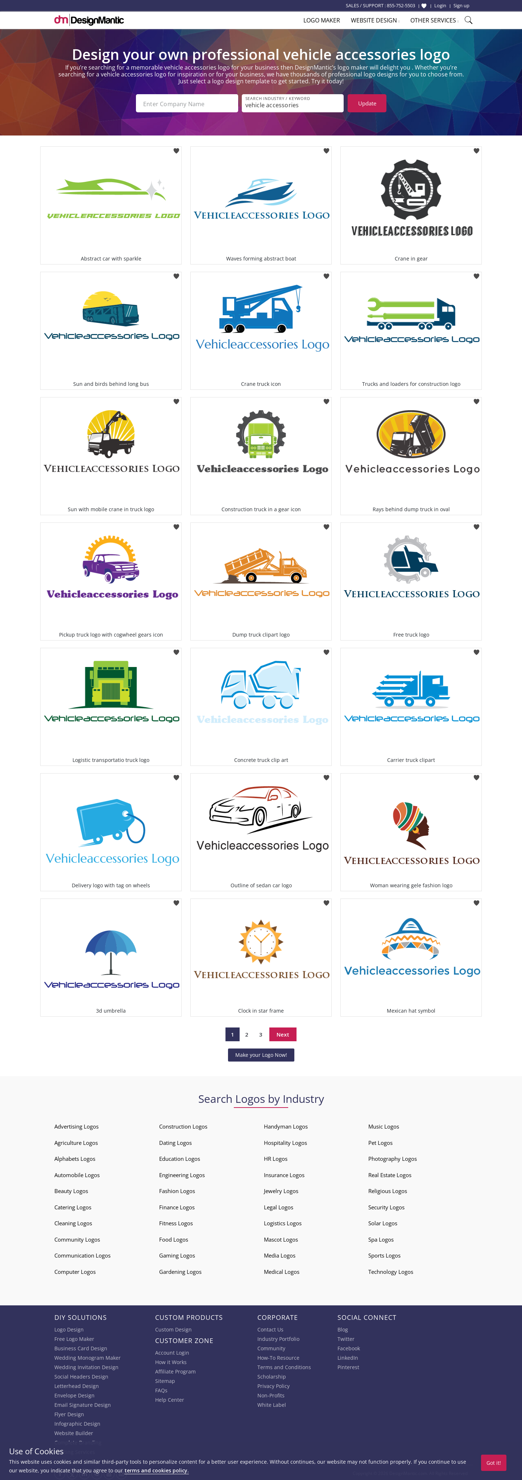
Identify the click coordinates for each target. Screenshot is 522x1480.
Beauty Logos (71, 1189)
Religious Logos (387, 1189)
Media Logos (279, 1254)
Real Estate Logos (389, 1173)
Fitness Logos (176, 1221)
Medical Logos (281, 1270)
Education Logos (179, 1157)
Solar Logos (382, 1221)
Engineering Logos (182, 1173)
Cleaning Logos (73, 1221)
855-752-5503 (401, 5)
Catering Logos (72, 1205)
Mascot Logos (281, 1238)
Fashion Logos (177, 1189)
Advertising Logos (76, 1125)
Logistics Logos (283, 1221)
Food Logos (173, 1238)
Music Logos (383, 1125)
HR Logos (275, 1157)
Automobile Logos (77, 1173)
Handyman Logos (286, 1125)
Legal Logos (278, 1205)
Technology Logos (390, 1270)
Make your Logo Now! (261, 1053)
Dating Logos (175, 1141)
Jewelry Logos (281, 1189)
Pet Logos (380, 1141)
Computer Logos (75, 1270)
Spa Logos (381, 1238)
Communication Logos (82, 1254)
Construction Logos (183, 1125)
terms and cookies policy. (156, 1470)
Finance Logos (177, 1205)
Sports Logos (384, 1254)
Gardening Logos (180, 1270)
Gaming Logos (177, 1254)
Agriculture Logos (76, 1141)
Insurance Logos (284, 1173)
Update (367, 103)
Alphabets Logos (74, 1157)
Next (283, 1033)
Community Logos (77, 1238)
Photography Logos (392, 1157)
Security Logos (386, 1205)
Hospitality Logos (285, 1141)
